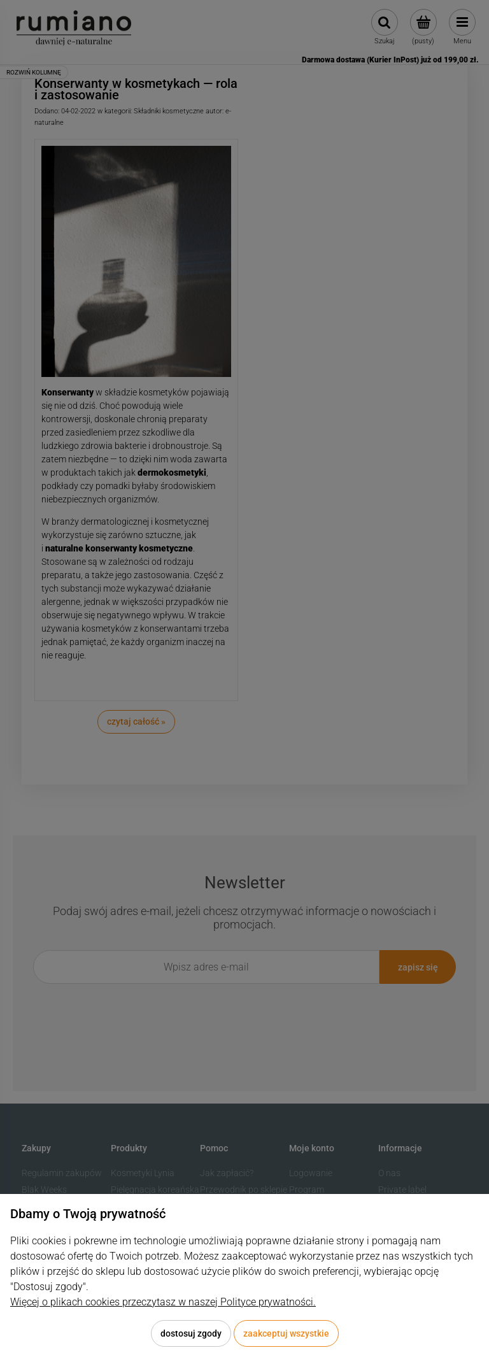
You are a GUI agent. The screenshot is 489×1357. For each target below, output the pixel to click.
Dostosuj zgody (191, 1333)
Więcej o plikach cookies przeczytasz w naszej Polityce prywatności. (163, 1302)
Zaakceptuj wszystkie (286, 1333)
